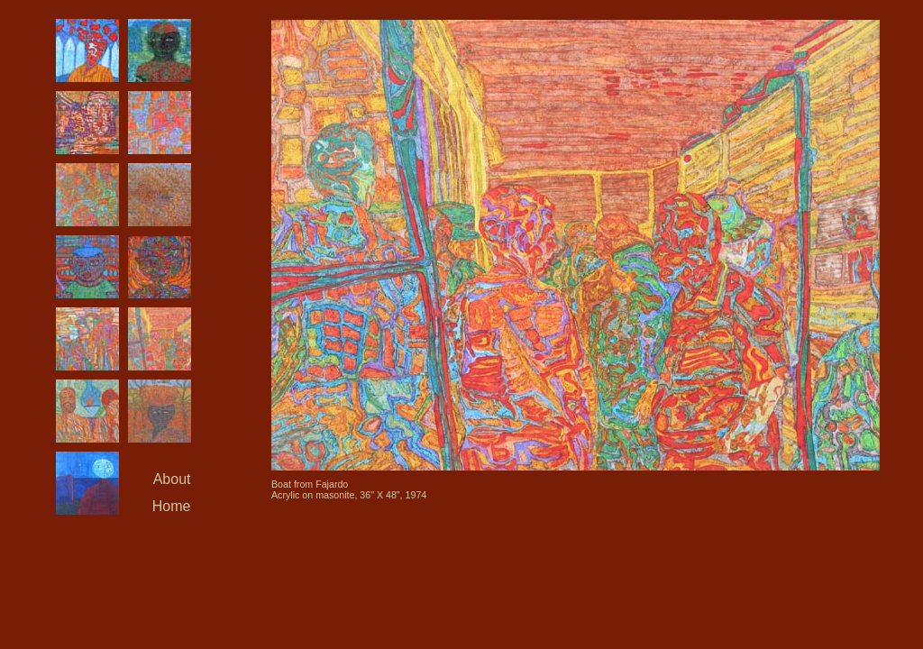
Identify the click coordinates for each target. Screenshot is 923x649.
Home (171, 506)
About (172, 479)
